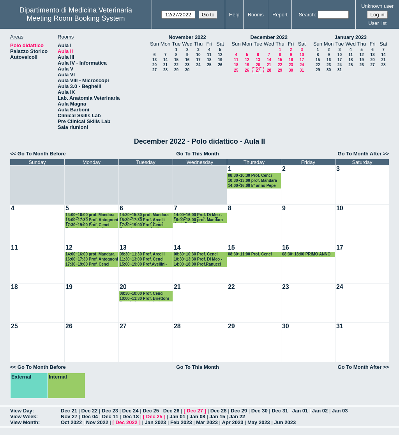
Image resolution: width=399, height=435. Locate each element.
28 (165, 70)
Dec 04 (89, 416)
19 (220, 60)
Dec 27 (195, 411)
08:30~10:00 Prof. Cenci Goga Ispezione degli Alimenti (142, 293)
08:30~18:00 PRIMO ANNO (306, 254)
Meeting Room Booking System (75, 18)
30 (187, 70)
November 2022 (187, 37)
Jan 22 (237, 416)
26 (220, 65)
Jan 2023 (155, 422)
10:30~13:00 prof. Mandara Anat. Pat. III (252, 180)
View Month (24, 422)
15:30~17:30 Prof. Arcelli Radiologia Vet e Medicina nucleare (144, 220)
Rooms (256, 15)
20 (154, 65)
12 (220, 55)
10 (198, 55)
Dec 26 (171, 411)
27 (154, 70)
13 (154, 60)
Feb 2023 (181, 422)
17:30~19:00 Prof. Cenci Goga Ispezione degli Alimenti (87, 225)
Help (234, 15)
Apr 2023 (233, 422)
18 (209, 60)
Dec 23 (110, 411)
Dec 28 (218, 411)
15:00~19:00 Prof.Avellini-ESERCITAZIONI (143, 264)
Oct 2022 (71, 422)
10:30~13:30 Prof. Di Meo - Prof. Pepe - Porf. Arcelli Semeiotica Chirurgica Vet (198, 259)
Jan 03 (340, 411)
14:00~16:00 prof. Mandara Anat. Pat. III (90, 215)
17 (198, 60)
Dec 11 (110, 416)
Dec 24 (130, 411)
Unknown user (377, 6)
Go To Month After (360, 154)
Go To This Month (197, 154)
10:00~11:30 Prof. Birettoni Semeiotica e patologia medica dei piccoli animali (144, 298)
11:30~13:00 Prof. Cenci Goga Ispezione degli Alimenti (142, 259)
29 (176, 70)
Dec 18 (130, 416)
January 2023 (351, 37)
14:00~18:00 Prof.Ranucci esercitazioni (197, 264)
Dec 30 (259, 411)
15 (176, 60)
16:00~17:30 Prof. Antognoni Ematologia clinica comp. (91, 220)
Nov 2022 (97, 422)
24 (198, 65)
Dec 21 (69, 411)
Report (280, 15)
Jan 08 (197, 416)
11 (209, 55)
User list (377, 23)
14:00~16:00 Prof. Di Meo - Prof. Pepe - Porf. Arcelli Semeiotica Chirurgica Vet (198, 215)
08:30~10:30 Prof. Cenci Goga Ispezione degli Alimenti (250, 175)
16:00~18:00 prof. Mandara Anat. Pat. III (198, 220)
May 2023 (258, 422)
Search (307, 15)
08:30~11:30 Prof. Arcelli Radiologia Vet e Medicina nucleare (144, 254)
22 (176, 65)
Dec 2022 (126, 422)
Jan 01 (300, 411)
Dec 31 (280, 411)
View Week (23, 416)
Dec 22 (89, 411)
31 (302, 70)
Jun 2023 (285, 422)
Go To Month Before (42, 154)
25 (209, 65)
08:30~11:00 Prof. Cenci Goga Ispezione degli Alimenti (250, 254)
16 (187, 60)
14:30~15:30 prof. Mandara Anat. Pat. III (144, 215)
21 (165, 65)
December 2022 (269, 37)
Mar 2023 (207, 422)
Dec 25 (151, 411)
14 (165, 60)
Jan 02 (320, 411)
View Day (21, 411)
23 (187, 65)
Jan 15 (217, 416)
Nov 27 (69, 416)
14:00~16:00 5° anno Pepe (252, 185)
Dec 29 (239, 411)
